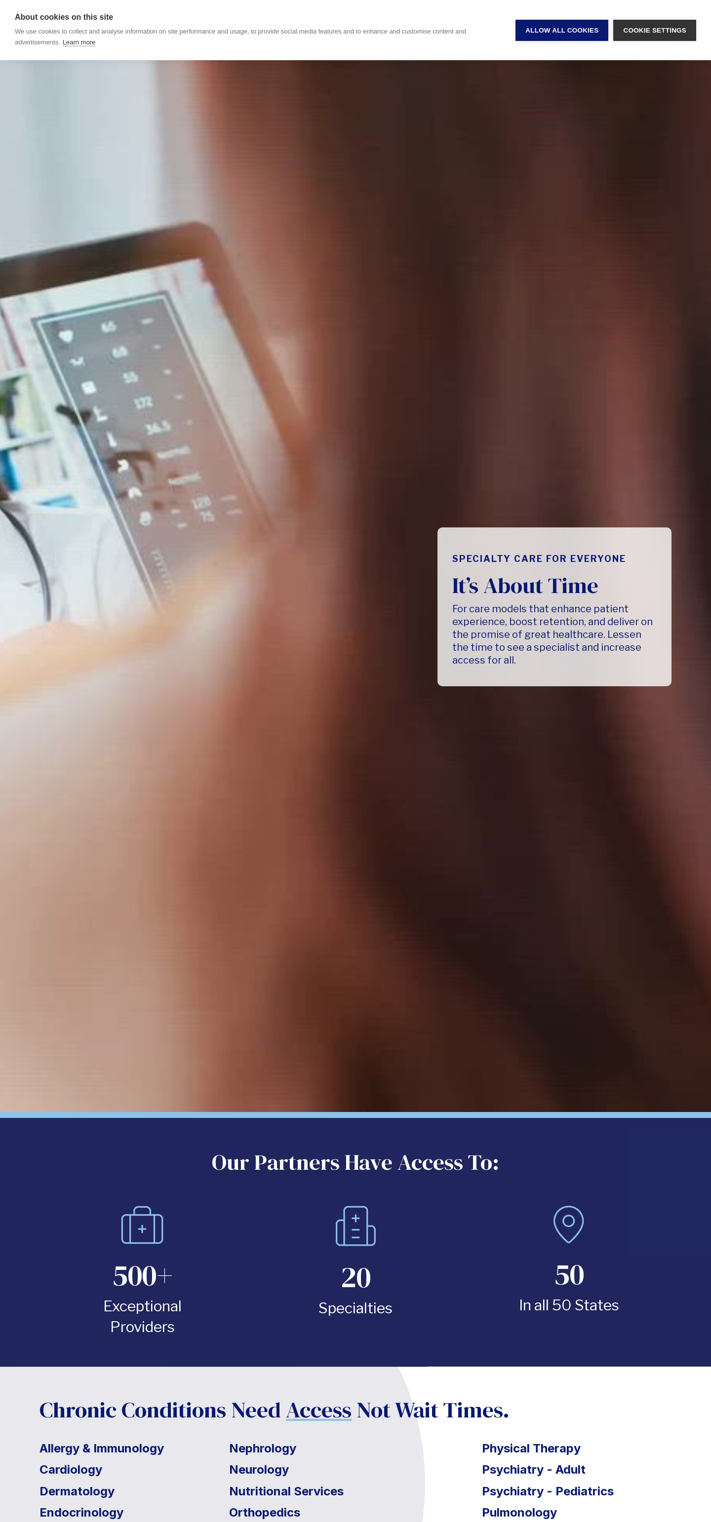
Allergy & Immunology (102, 1448)
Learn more (79, 42)
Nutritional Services (286, 1491)
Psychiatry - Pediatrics (548, 1491)
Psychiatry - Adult (534, 1469)
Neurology (259, 1469)
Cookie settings (654, 30)
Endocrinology (81, 1512)
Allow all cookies (561, 30)
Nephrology (262, 1448)
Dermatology (77, 1491)
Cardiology (71, 1469)
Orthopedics (264, 1512)
